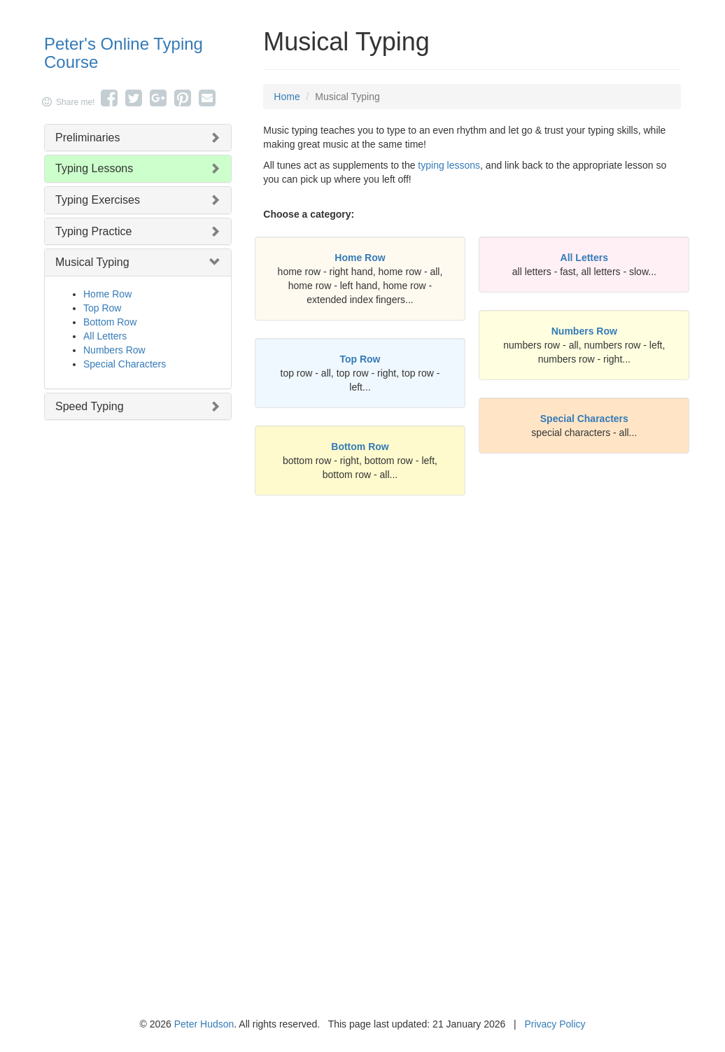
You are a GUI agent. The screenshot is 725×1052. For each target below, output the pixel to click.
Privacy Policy (554, 1024)
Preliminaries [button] (87, 137)
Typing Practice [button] (93, 231)
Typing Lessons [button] (94, 168)
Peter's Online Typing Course (123, 52)
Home (287, 96)
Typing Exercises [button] (97, 200)
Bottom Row (109, 322)
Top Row (102, 308)
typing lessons (449, 165)
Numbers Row (114, 350)
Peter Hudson (204, 1024)
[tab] (138, 138)
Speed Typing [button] (89, 406)
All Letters (105, 336)
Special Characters (124, 364)
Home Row (107, 294)
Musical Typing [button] (92, 262)
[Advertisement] (472, 646)
